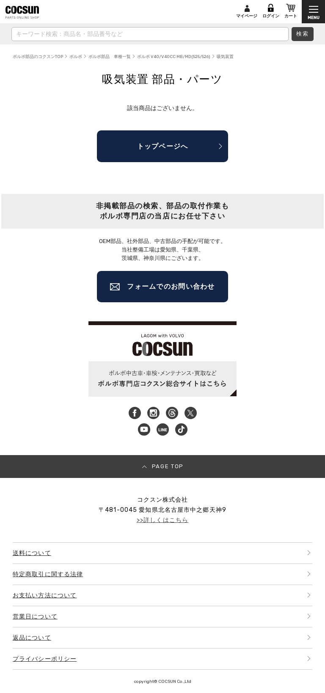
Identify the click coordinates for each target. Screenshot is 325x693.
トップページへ (162, 146)
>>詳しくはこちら (162, 520)
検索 (302, 33)
